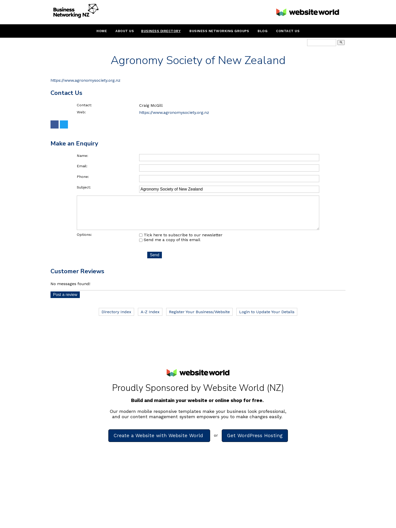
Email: (82, 166)
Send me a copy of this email (169, 246)
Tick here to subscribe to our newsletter (180, 242)
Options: (84, 242)
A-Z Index (150, 318)
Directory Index (116, 318)
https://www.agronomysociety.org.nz (85, 80)
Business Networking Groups (219, 31)
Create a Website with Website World (159, 443)
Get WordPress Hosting (255, 443)
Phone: (83, 177)
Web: (81, 112)
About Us (124, 31)
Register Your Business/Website (199, 318)
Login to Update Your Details (266, 318)
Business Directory (161, 31)
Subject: (84, 187)
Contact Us (288, 31)
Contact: (84, 105)
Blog (262, 31)
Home (101, 31)
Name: (82, 156)
